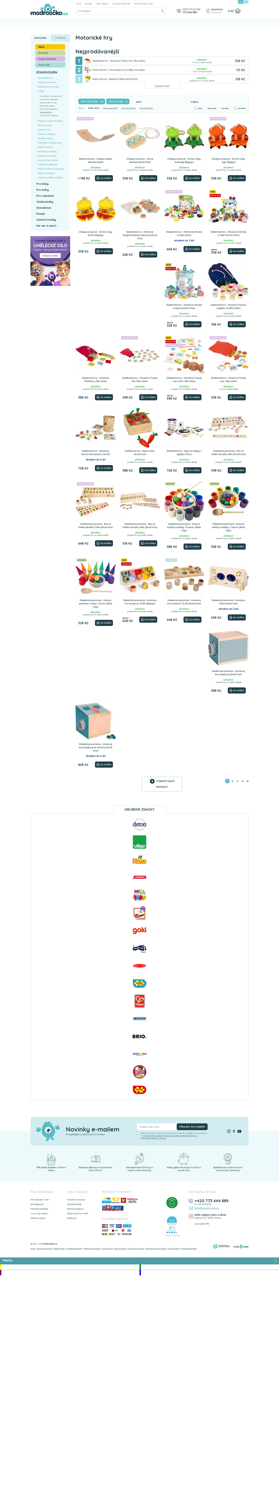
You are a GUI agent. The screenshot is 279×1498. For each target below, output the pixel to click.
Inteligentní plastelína (74, 1249)
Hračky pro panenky (47, 156)
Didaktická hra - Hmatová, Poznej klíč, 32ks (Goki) (139, 380)
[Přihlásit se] (208, 11)
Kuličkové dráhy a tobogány (50, 169)
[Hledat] (162, 11)
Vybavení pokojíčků (46, 173)
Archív (33, 1249)
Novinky (225, 108)
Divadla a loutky (45, 138)
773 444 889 (190, 12)
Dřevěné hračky (46, 72)
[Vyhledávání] (121, 11)
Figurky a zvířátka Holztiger (50, 177)
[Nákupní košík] (238, 10)
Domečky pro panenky (136, 1249)
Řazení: (81, 108)
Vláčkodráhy (44, 201)
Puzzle (40, 213)
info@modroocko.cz (207, 1208)
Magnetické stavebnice (92, 1249)
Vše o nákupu (102, 3)
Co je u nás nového (39, 1213)
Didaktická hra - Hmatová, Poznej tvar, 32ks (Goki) (119, 60)
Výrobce (60, 38)
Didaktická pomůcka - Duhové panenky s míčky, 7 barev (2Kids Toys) (95, 603)
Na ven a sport (46, 225)
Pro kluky (42, 183)
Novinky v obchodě (121, 3)
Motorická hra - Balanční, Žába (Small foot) (115, 79)
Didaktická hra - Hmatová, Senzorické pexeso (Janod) (95, 453)
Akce (200, 108)
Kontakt (88, 3)
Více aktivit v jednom (49, 115)
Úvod (78, 3)
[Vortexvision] (240, 1246)
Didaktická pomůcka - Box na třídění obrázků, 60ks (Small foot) (140, 526)
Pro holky (42, 189)
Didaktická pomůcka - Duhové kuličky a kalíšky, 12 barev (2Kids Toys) (184, 527)
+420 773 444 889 (211, 1200)
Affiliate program (38, 1218)
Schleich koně (108, 1249)
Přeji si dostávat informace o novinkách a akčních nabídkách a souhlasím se (174, 1135)
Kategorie (40, 38)
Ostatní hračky (46, 219)
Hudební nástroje (45, 147)
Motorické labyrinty (48, 109)
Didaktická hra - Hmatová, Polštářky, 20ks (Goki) (95, 380)
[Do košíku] (104, 178)
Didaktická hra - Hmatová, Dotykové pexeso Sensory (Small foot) (140, 235)
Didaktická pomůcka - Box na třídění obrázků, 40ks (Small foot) (228, 453)
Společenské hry (45, 78)
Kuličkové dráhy (174, 1249)
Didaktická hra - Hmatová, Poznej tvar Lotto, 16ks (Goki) (184, 380)
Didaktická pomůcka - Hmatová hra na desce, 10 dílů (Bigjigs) (140, 602)
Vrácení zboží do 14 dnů (77, 1213)
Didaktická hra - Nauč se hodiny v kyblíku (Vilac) (184, 453)
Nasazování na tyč (48, 102)
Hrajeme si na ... (45, 130)
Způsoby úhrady (74, 1204)
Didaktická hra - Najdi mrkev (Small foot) (140, 453)
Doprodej (212, 108)
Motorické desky (47, 106)
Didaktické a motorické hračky (48, 89)
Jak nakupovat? (37, 1204)
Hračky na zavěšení (46, 134)
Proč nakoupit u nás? (143, 3)
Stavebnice (43, 207)
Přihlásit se (216, 12)
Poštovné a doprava (76, 1199)
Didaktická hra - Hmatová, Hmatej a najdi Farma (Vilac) (228, 233)
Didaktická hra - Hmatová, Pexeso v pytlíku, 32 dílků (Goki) (228, 306)
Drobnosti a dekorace (47, 164)
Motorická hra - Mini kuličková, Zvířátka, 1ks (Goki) (119, 70)
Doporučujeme (47, 58)
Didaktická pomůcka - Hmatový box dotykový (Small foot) (228, 673)
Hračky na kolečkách (47, 82)
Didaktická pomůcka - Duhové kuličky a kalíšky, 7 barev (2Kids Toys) (228, 527)
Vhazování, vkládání (49, 99)
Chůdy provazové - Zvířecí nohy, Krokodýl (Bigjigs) (184, 160)
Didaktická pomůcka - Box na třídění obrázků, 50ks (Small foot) (95, 526)
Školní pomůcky (45, 125)
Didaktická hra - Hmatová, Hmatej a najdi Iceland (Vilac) (184, 306)
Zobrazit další (162, 86)
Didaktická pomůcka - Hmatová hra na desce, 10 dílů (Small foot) (184, 602)
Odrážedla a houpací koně (50, 143)
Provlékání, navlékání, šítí (51, 96)
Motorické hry (46, 112)
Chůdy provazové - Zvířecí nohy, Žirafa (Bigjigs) (95, 233)
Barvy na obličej (120, 1249)
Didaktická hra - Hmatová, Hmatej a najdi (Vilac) (184, 233)
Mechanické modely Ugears (156, 1249)
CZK (240, 2)
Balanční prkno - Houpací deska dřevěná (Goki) (95, 160)
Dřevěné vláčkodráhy (189, 1249)
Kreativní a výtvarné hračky (50, 121)
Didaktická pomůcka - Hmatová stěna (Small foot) (228, 602)
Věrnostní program (75, 1209)
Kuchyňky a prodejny (47, 151)
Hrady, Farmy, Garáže (47, 160)
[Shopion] (221, 1246)
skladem (242, 108)
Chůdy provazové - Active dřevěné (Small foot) (139, 160)
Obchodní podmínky (39, 1209)
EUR (245, 2)
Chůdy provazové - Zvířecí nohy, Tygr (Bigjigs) (228, 160)
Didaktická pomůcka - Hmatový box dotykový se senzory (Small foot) (95, 747)
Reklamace (72, 1218)
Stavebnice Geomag (44, 1249)
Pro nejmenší (45, 195)
